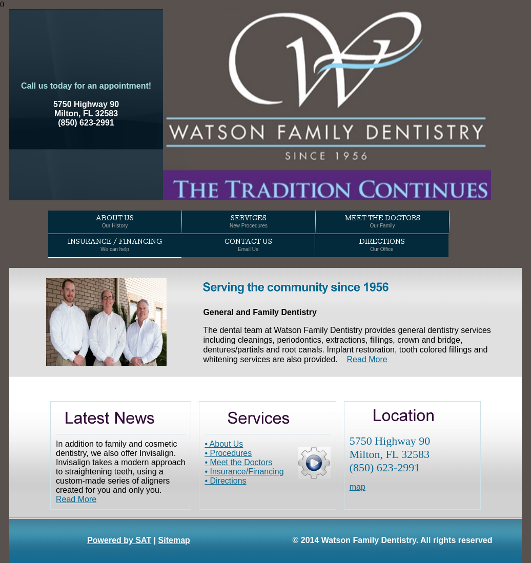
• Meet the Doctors (238, 462)
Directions (382, 246)
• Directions (225, 480)
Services (249, 222)
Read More (367, 359)
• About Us (224, 444)
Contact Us (248, 246)
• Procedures (228, 453)
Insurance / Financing (115, 246)
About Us (115, 222)
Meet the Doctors (382, 222)
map (357, 487)
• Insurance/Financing (244, 471)
